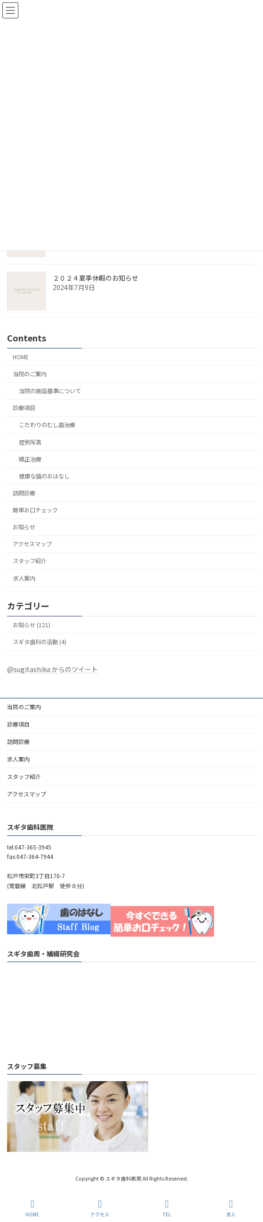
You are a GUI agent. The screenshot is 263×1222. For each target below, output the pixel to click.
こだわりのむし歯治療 (47, 425)
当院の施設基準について (50, 391)
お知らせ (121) (31, 625)
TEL (167, 1208)
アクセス (99, 1208)
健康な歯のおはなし (44, 476)
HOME (21, 357)
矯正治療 (31, 458)
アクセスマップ (32, 544)
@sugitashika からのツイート (52, 668)
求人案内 (24, 578)
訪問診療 (24, 493)
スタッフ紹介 (30, 561)
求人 (231, 1208)
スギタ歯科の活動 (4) (39, 642)
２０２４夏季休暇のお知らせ (95, 278)
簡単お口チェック (35, 510)
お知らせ (24, 527)
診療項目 (24, 408)
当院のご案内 (30, 374)
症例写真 (30, 441)
